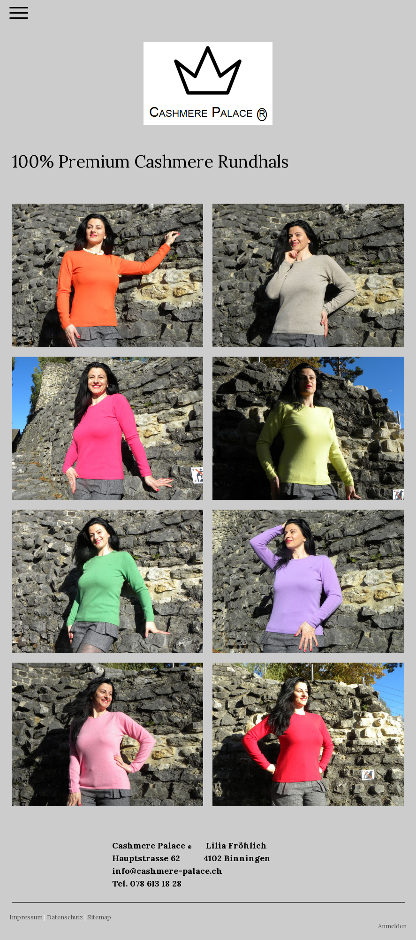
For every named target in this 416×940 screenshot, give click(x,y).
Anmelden (392, 926)
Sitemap (99, 917)
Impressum (26, 917)
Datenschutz (65, 917)
